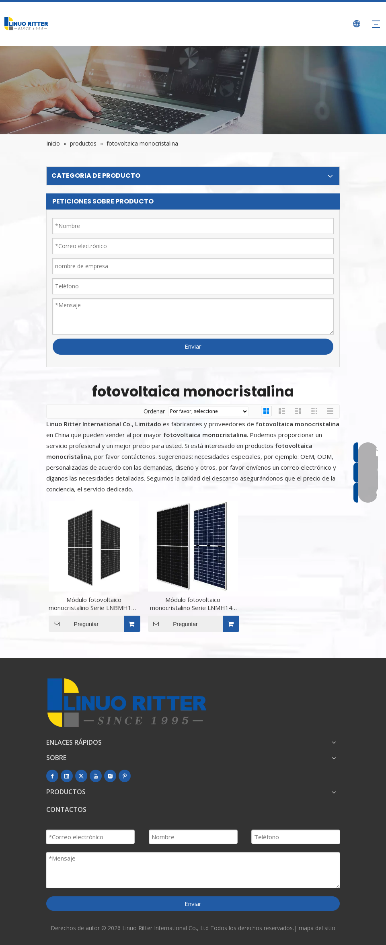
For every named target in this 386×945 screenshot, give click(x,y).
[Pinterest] (125, 776)
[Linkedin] (67, 776)
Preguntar (74, 624)
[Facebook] (52, 776)
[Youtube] (96, 776)
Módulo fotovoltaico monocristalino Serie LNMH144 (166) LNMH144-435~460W (193, 604)
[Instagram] (110, 776)
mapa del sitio (317, 928)
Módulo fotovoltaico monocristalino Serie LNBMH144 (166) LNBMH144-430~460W (94, 604)
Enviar (193, 346)
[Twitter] (81, 776)
